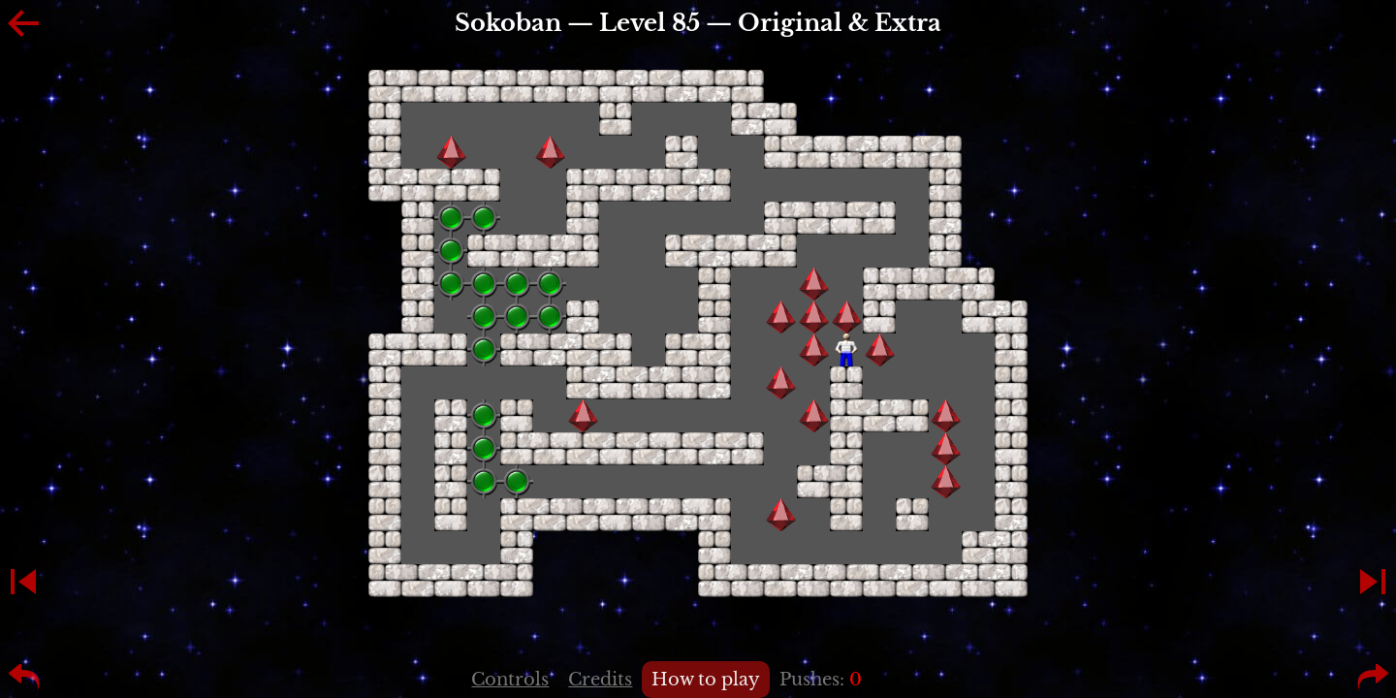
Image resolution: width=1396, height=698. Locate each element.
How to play (705, 679)
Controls (510, 679)
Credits (600, 679)
